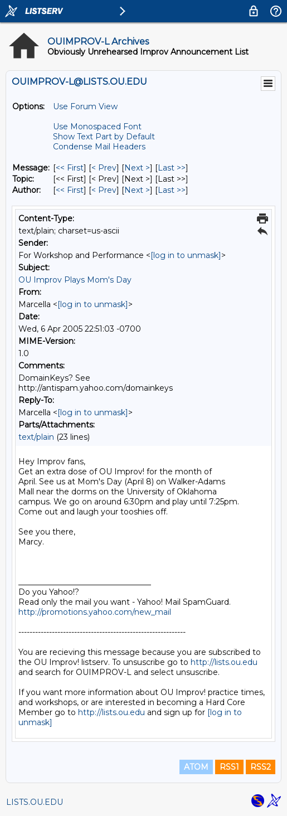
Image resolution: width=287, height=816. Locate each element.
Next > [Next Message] (137, 168)
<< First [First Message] (70, 168)
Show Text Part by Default (104, 137)
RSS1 (229, 767)
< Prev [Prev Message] (103, 168)
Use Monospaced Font (97, 127)
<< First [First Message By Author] (70, 190)
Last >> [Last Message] (172, 168)
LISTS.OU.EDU (34, 802)
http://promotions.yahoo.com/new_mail (94, 612)
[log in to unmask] (185, 255)
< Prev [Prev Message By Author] (103, 190)
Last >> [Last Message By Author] (172, 190)
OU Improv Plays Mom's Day (75, 280)
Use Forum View (85, 106)
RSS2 (260, 767)
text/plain (36, 437)
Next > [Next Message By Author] (137, 190)
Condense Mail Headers (99, 147)
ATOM (196, 767)
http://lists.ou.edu (224, 662)
